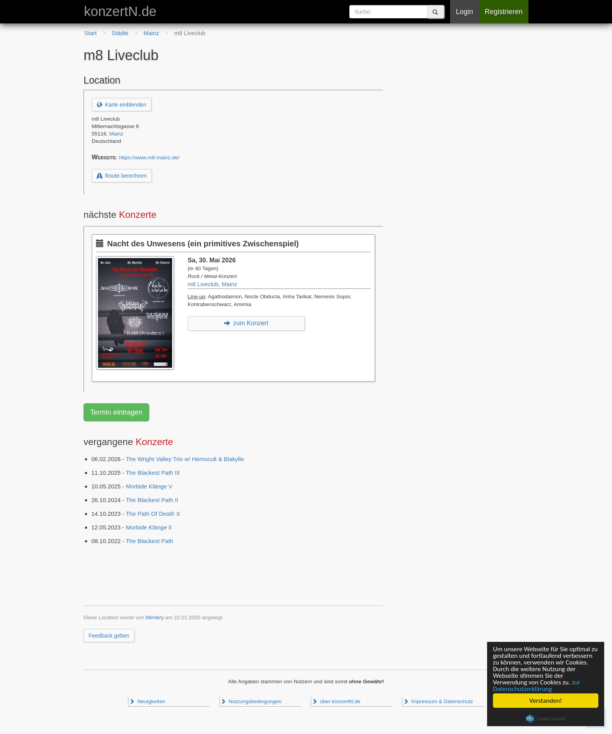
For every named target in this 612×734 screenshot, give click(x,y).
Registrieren (504, 12)
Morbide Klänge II (149, 527)
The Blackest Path (149, 541)
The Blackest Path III (153, 472)
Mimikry (155, 617)
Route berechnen (122, 176)
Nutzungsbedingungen (251, 701)
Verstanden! (545, 701)
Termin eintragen (116, 412)
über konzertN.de (336, 701)
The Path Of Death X (153, 513)
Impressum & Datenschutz (438, 701)
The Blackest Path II (152, 500)
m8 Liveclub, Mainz (212, 284)
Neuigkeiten (147, 701)
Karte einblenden (121, 105)
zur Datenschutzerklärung (536, 685)
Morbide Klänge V (149, 486)
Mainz (116, 134)
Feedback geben (109, 635)
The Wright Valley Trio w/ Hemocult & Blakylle (185, 459)
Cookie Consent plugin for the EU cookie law (545, 718)
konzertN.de (120, 11)
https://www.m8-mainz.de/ (149, 157)
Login (464, 12)
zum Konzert (246, 323)
